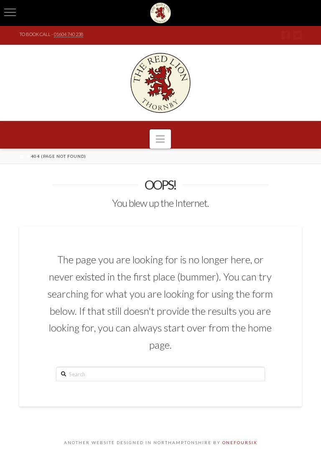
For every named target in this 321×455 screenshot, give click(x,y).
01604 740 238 (68, 34)
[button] (160, 139)
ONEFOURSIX (239, 442)
